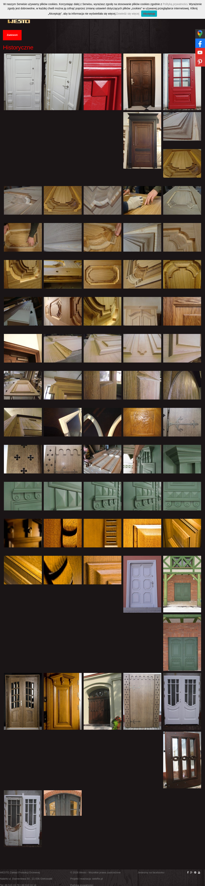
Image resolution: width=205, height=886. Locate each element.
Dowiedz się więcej (127, 13)
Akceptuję (149, 13)
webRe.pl (97, 878)
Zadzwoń (12, 34)
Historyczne (18, 47)
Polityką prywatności (175, 4)
